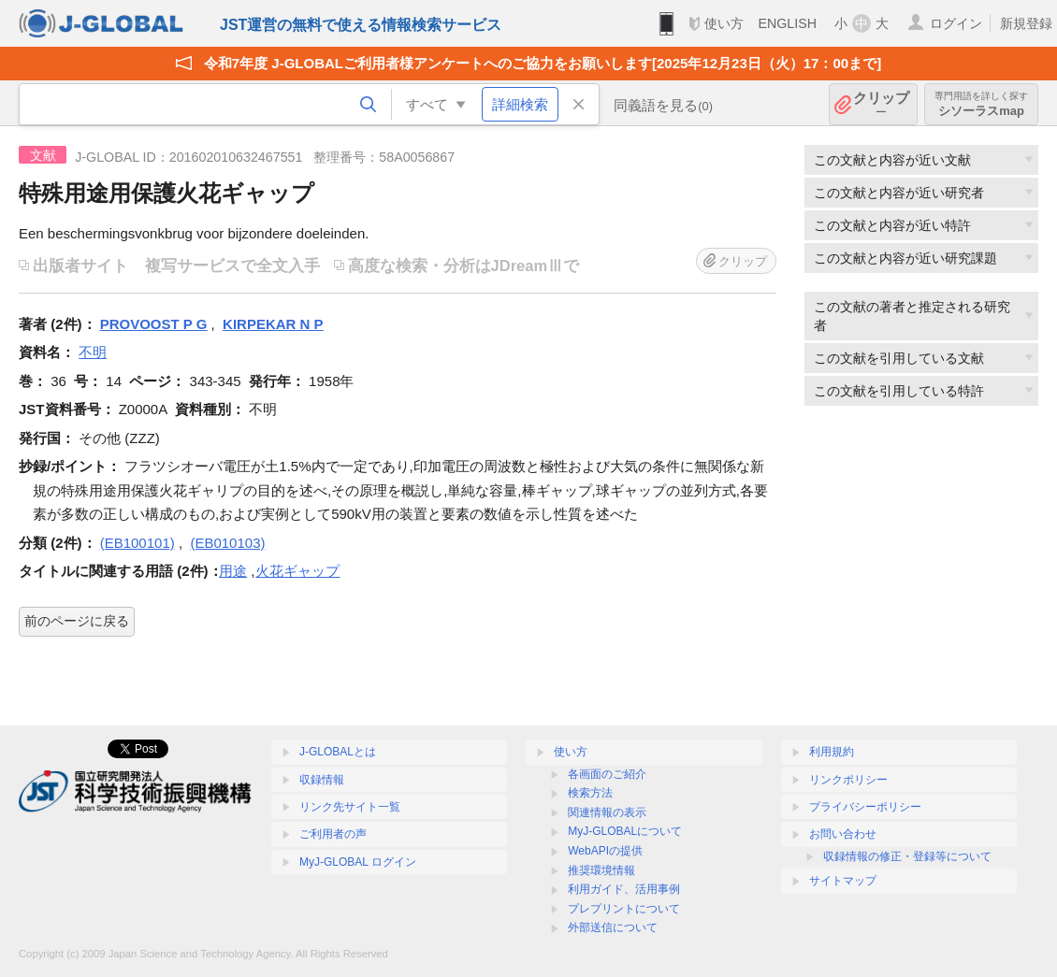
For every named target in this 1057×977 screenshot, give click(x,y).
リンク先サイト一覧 (349, 806)
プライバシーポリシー (865, 806)
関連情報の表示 (607, 812)
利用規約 (831, 751)
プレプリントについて (624, 908)
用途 (233, 571)
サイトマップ (842, 880)
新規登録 (1026, 23)
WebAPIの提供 (605, 850)
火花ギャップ (297, 571)
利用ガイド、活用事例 (624, 889)
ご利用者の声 (333, 834)
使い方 (724, 23)
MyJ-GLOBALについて (625, 831)
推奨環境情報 (601, 870)
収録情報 (321, 779)
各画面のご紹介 (607, 774)
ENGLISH (787, 23)
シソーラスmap (981, 104)
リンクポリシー (848, 779)
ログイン (956, 23)
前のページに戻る (76, 620)
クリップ (881, 104)
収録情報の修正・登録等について (907, 856)
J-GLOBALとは (337, 751)
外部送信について (613, 927)
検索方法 (590, 792)
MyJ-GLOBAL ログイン (357, 862)
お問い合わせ (842, 834)
